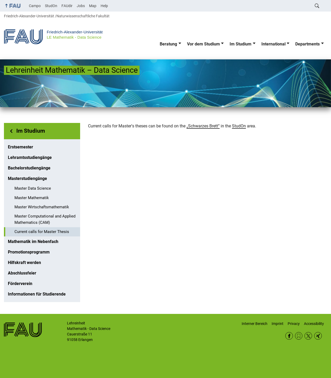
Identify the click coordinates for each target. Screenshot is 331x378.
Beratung (168, 44)
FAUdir (67, 6)
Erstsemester (20, 146)
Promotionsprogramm (29, 252)
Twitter (308, 336)
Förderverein (20, 283)
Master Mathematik (31, 197)
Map (92, 6)
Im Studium (240, 44)
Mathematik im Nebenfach (33, 241)
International (273, 44)
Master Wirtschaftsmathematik (41, 207)
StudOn (51, 6)
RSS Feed (299, 336)
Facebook (289, 336)
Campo (35, 6)
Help (104, 6)
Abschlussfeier (22, 273)
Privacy (294, 324)
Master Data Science (32, 188)
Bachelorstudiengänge (29, 167)
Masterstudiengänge (27, 178)
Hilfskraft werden (24, 262)
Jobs (81, 6)
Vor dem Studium (203, 44)
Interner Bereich (254, 324)
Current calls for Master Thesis (41, 231)
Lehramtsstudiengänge (30, 157)
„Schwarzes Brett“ (203, 125)
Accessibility (314, 324)
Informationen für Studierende (37, 294)
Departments (307, 44)
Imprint (277, 324)
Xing (318, 336)
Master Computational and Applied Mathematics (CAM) (44, 219)
